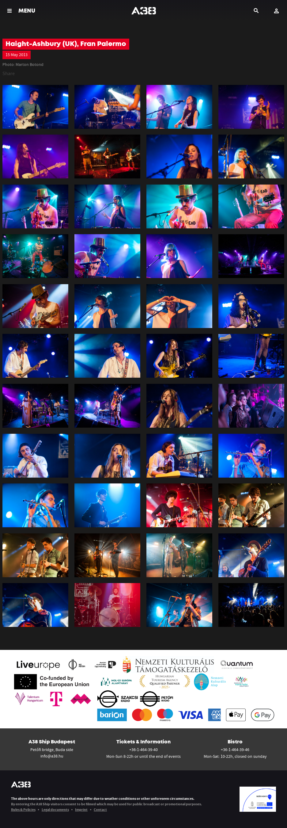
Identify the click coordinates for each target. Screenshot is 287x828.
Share (8, 73)
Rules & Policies (23, 809)
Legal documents (55, 809)
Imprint (81, 809)
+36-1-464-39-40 (143, 749)
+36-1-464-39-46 (235, 749)
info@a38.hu (51, 756)
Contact (100, 809)
